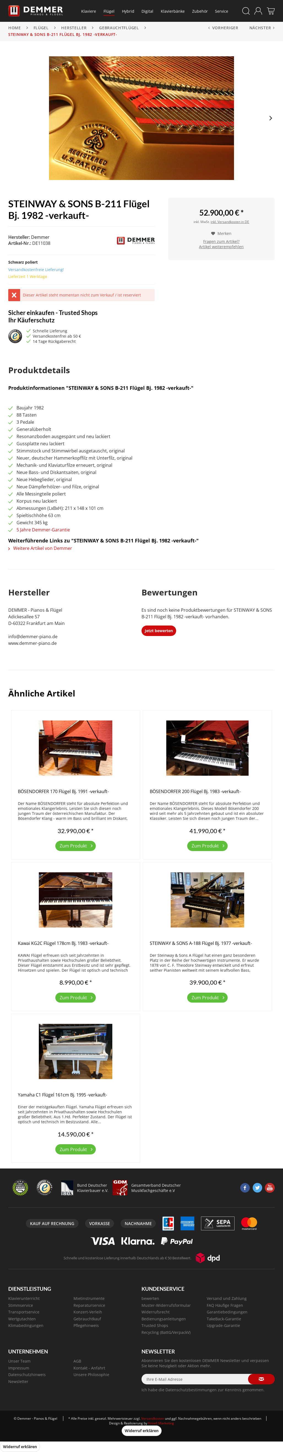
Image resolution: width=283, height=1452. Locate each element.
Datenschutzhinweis (27, 1374)
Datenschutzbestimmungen (191, 1389)
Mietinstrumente (89, 1298)
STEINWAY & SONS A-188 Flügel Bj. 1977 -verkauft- (201, 943)
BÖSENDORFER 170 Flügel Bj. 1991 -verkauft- (63, 791)
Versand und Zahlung (227, 1298)
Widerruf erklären (142, 1430)
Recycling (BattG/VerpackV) (166, 1332)
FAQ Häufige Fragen (225, 1305)
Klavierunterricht (24, 1298)
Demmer (40, 237)
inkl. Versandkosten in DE (230, 221)
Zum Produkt (76, 845)
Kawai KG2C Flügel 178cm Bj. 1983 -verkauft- (63, 943)
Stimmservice (20, 1305)
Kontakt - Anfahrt (89, 1368)
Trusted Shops (155, 1325)
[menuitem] (89, 11)
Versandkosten (152, 1418)
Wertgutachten (22, 1318)
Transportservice (23, 1312)
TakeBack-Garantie (224, 1318)
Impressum (18, 1368)
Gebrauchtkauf (87, 1318)
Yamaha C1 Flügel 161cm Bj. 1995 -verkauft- (62, 1095)
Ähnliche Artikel (41, 693)
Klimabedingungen (25, 1325)
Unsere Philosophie (91, 1374)
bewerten (150, 1298)
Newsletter (18, 1381)
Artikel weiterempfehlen (221, 246)
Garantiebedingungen (227, 1312)
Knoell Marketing (161, 1423)
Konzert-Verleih (88, 1312)
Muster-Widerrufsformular (166, 1305)
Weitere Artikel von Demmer (40, 548)
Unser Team (19, 1361)
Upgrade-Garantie (223, 1325)
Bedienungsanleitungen (164, 1318)
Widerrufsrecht (156, 1312)
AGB (77, 1361)
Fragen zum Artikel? (221, 241)
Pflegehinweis (86, 1325)
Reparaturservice (89, 1305)
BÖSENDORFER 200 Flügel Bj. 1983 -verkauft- (195, 791)
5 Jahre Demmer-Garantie (43, 530)
